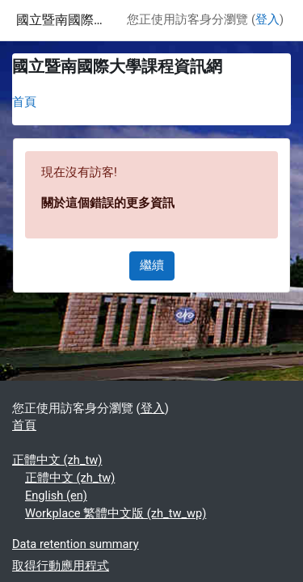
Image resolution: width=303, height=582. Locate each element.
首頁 (24, 102)
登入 (267, 19)
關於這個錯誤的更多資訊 (108, 203)
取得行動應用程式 (60, 566)
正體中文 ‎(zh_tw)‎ (57, 460)
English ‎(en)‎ (56, 495)
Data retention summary (75, 544)
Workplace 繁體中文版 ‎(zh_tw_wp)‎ (115, 513)
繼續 (152, 265)
